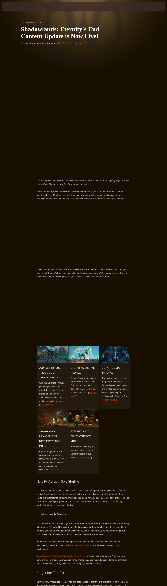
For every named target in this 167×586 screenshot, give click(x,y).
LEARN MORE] (109, 277)
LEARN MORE (47, 282)
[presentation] (10, 6)
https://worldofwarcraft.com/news (73, 491)
